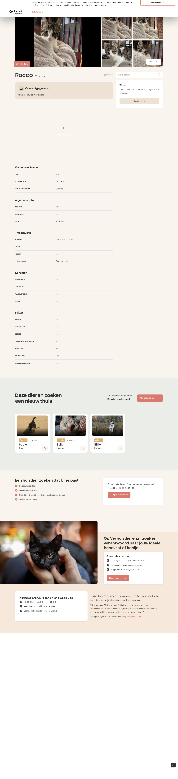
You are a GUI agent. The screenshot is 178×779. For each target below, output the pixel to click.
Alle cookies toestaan (157, 6)
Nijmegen (98, 448)
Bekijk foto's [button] (153, 62)
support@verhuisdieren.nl (134, 617)
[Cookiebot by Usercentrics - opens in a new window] (15, 24)
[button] (117, 53)
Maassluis (60, 448)
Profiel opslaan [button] (139, 75)
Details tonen (37, 24)
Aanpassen (157, 14)
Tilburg (21, 448)
